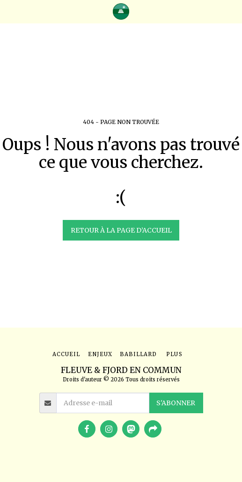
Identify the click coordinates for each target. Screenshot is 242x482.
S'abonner (175, 403)
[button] (10, 11)
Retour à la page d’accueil (121, 230)
